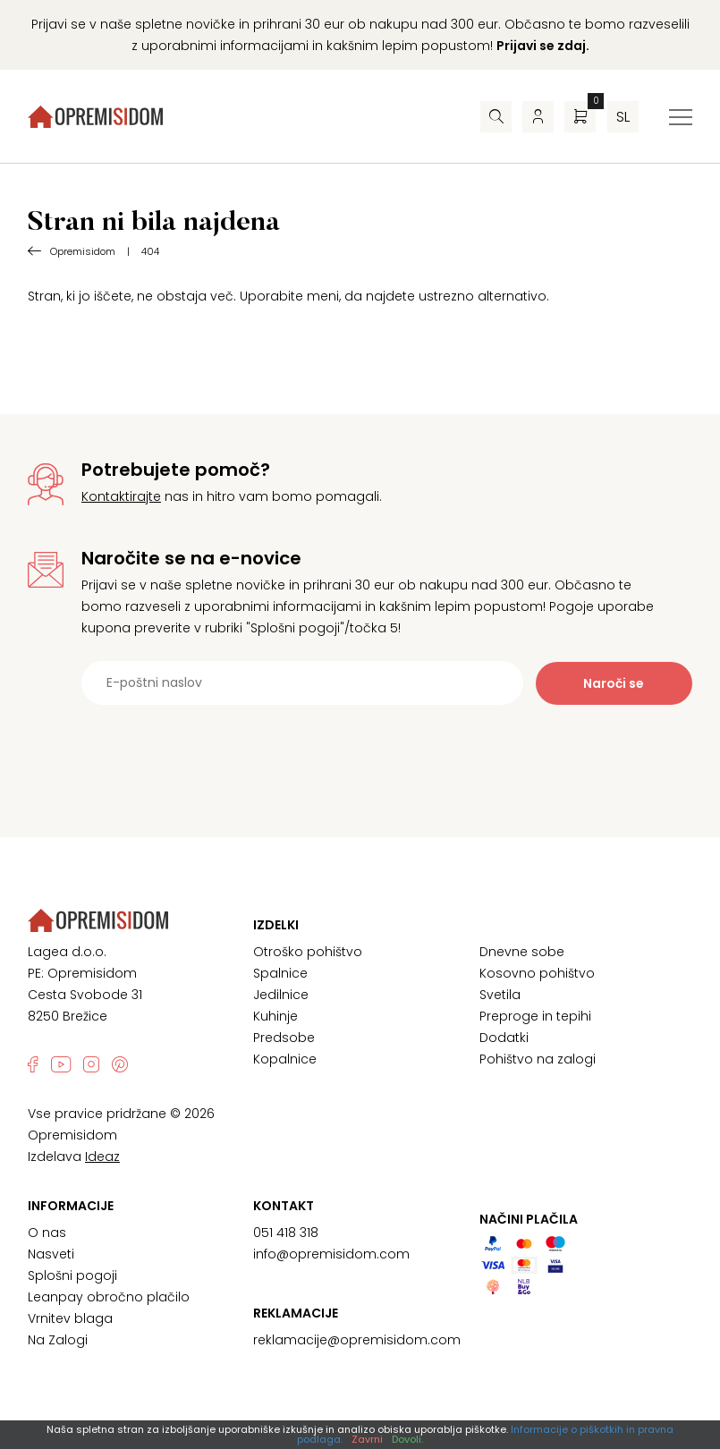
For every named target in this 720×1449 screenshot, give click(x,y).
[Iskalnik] (496, 116)
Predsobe (284, 1037)
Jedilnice (281, 995)
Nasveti (51, 1254)
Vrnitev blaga (70, 1318)
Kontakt (283, 1206)
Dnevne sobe (521, 952)
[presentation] (360, 749)
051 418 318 (285, 1232)
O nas (47, 1232)
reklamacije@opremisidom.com (357, 1340)
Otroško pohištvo (307, 952)
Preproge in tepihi (535, 1016)
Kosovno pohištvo (537, 973)
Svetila (500, 995)
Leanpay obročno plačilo (109, 1297)
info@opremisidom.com (331, 1254)
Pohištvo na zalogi (537, 1059)
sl (623, 116)
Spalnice (280, 973)
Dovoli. (407, 1439)
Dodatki (504, 1037)
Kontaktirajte (121, 496)
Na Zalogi (58, 1340)
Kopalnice (285, 1059)
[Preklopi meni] (680, 117)
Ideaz (102, 1156)
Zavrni (367, 1439)
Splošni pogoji (72, 1275)
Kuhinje (275, 1016)
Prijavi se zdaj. (542, 46)
